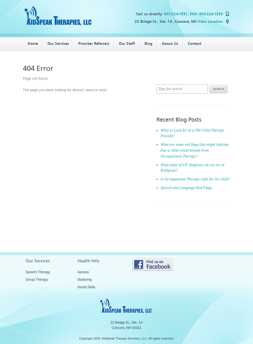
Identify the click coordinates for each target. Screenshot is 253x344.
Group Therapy (37, 280)
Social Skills (86, 287)
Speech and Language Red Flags (186, 188)
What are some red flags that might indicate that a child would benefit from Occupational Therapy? (195, 150)
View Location (210, 21)
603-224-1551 (176, 14)
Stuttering (85, 280)
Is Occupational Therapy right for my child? (195, 179)
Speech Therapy (38, 272)
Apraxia (83, 272)
